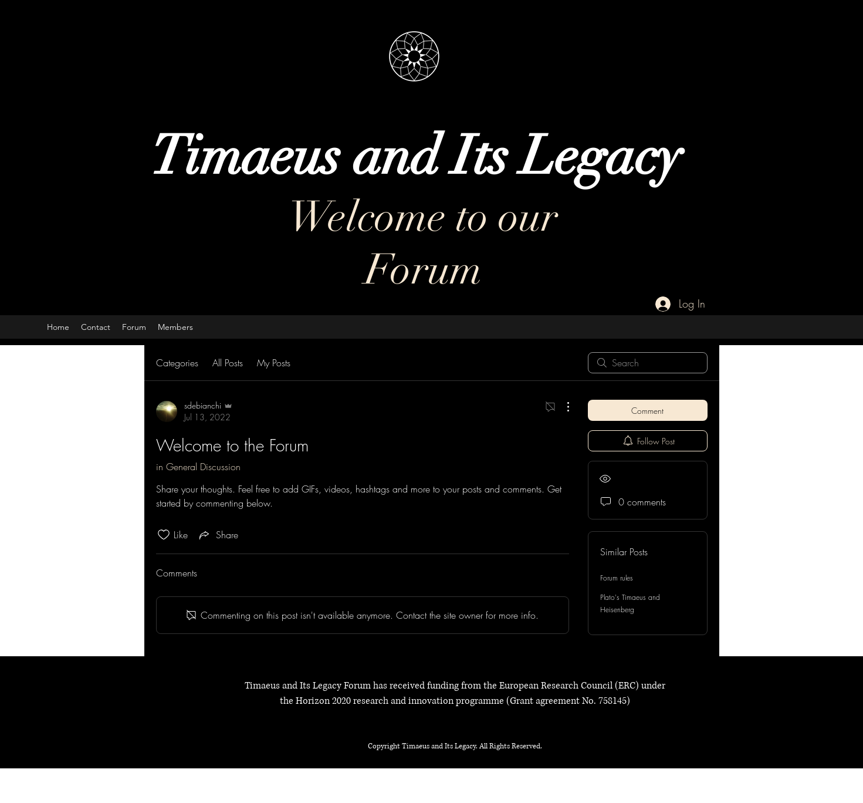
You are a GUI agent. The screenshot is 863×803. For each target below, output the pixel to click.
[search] (648, 362)
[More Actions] (562, 407)
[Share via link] (217, 535)
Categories (177, 362)
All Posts (227, 362)
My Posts (273, 362)
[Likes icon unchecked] (163, 535)
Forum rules (616, 578)
